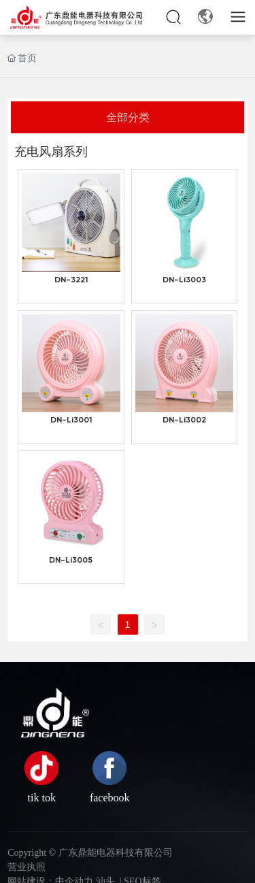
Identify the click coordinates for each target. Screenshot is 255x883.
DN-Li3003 (184, 280)
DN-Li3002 (184, 420)
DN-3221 (71, 280)
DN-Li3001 (71, 420)
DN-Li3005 (70, 560)
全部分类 (128, 116)
